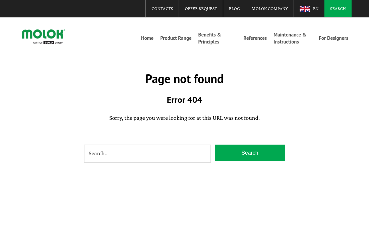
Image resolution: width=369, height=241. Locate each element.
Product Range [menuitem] (175, 38)
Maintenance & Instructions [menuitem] (289, 38)
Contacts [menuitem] (162, 8)
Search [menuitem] (338, 8)
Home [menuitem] (147, 38)
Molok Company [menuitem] (270, 8)
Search (249, 153)
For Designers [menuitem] (333, 38)
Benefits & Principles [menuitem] (209, 38)
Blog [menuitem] (234, 8)
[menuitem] (309, 8)
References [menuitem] (255, 38)
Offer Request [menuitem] (201, 8)
